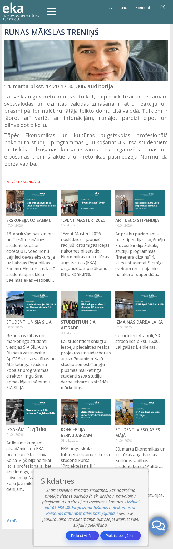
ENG (123, 7)
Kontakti (142, 7)
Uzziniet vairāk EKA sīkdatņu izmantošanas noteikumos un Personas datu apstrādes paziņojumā (92, 507)
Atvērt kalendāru (23, 181)
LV (110, 7)
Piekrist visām (82, 535)
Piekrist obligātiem (121, 535)
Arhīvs (13, 520)
